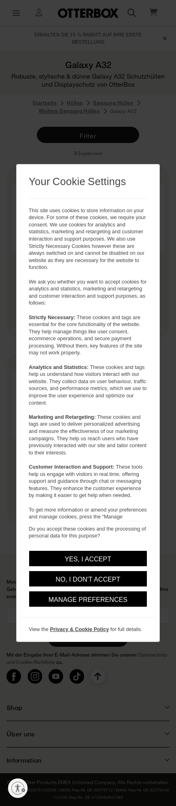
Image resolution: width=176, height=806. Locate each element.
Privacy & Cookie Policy (79, 629)
